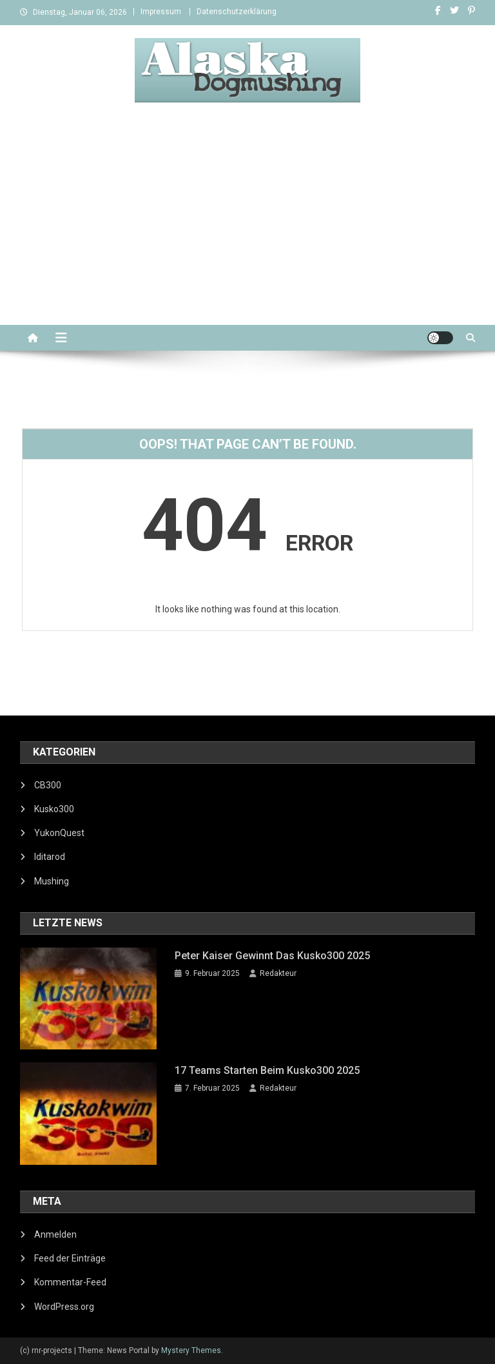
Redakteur (278, 973)
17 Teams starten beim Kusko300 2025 (267, 1070)
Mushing (51, 881)
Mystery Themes (191, 1350)
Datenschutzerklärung (237, 11)
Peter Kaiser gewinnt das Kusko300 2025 (272, 956)
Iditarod (49, 857)
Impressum (161, 11)
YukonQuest (59, 833)
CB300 (47, 785)
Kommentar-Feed (70, 1282)
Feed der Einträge (70, 1258)
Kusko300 (54, 809)
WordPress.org (64, 1306)
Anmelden (55, 1234)
